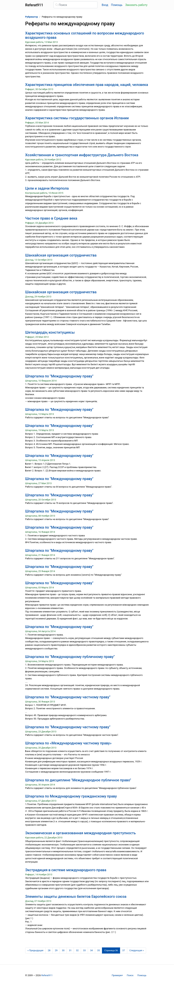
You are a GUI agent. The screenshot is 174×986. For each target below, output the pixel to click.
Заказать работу (136, 5)
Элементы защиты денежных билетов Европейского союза (76, 896)
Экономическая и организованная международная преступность (80, 833)
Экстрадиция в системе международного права (65, 870)
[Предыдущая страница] (35, 950)
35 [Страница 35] (98, 950)
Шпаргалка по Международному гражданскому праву (71, 796)
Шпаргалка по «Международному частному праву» (68, 743)
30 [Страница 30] (63, 950)
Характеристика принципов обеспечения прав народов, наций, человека (86, 85)
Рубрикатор (31, 16)
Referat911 (47, 975)
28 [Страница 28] (49, 950)
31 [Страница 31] (70, 950)
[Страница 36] (111, 950)
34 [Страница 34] (91, 950)
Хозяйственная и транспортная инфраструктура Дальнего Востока (81, 155)
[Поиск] (75, 4)
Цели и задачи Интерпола (47, 188)
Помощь (116, 5)
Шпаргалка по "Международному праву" (59, 376)
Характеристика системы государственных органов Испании (77, 118)
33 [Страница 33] (84, 950)
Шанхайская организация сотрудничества (61, 255)
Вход (105, 5)
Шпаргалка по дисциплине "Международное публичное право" (78, 780)
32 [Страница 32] (77, 950)
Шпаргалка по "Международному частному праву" (67, 697)
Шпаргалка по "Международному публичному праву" (70, 657)
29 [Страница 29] (56, 950)
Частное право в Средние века (51, 218)
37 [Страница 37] (123, 950)
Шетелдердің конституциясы (50, 332)
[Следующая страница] (136, 950)
